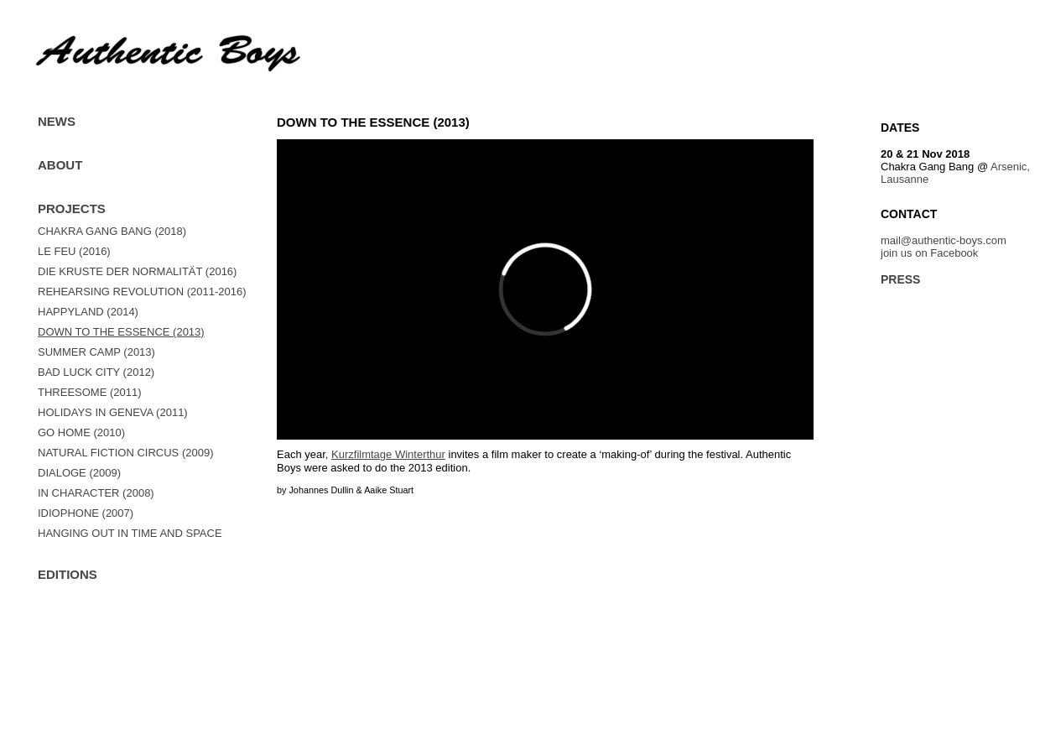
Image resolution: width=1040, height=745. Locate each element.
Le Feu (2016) (74, 251)
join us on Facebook (929, 253)
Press (900, 279)
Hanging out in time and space (130, 533)
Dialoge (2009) (79, 472)
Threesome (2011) (90, 392)
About (60, 165)
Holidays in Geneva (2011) (113, 412)
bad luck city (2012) (96, 372)
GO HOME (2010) (81, 432)
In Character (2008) (96, 493)
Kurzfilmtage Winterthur (388, 454)
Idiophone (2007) (85, 513)
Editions (67, 574)
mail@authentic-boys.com (943, 240)
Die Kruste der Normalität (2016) (137, 271)
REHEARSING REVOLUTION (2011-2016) (142, 291)
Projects (72, 208)
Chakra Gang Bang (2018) (112, 231)
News (56, 121)
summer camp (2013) (96, 352)
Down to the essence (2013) (121, 332)
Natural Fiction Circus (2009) (125, 452)
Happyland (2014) (88, 311)
